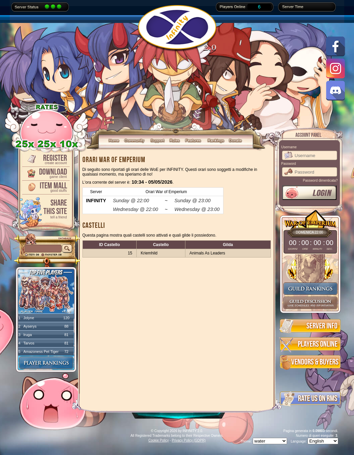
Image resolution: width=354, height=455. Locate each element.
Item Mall (45, 186)
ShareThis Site (45, 208)
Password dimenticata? (320, 180)
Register (45, 159)
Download (45, 173)
